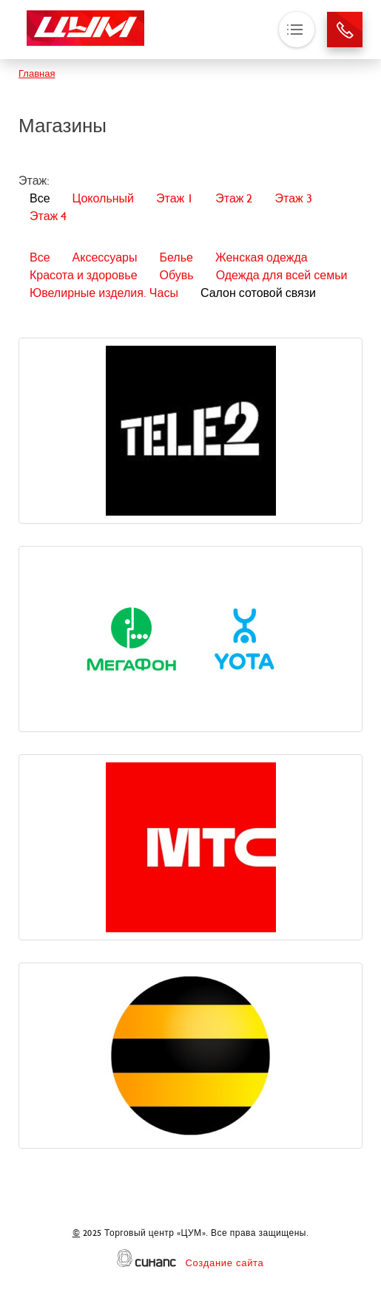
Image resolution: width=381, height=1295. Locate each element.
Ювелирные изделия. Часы (104, 293)
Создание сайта (224, 1262)
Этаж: (34, 181)
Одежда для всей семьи (282, 275)
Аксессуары (105, 257)
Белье (175, 257)
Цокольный (103, 198)
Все (40, 198)
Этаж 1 (174, 198)
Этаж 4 (48, 216)
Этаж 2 (233, 198)
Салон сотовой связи (258, 293)
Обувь (177, 275)
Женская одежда (261, 257)
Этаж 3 (292, 198)
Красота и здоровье (84, 275)
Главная (36, 73)
